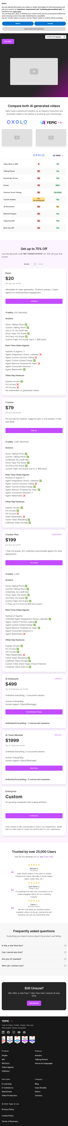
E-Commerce (7, 1088)
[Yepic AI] (7, 1021)
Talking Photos (41, 1059)
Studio (5, 1055)
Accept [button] (50, 23)
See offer (7, 41)
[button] (34, 945)
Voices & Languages (44, 1063)
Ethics (37, 1092)
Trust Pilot (48, 857)
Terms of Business (10, 1121)
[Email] (24, 1032)
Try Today (34, 563)
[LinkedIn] (3, 1032)
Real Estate (7, 1092)
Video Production (9, 1095)
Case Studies (41, 1088)
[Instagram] (13, 1032)
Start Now (34, 768)
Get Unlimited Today (34, 712)
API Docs (6, 1063)
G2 (38, 857)
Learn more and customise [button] (34, 29)
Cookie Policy (7, 1116)
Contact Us (34, 816)
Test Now (34, 301)
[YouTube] (19, 1032)
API (3, 1059)
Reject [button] (18, 23)
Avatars (38, 1055)
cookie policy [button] (16, 11)
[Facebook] (8, 1032)
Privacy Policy (8, 1109)
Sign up (34, 430)
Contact (38, 1095)
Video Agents (8, 1067)
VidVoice (6, 1071)
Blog (37, 1084)
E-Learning (6, 1084)
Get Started (34, 1003)
